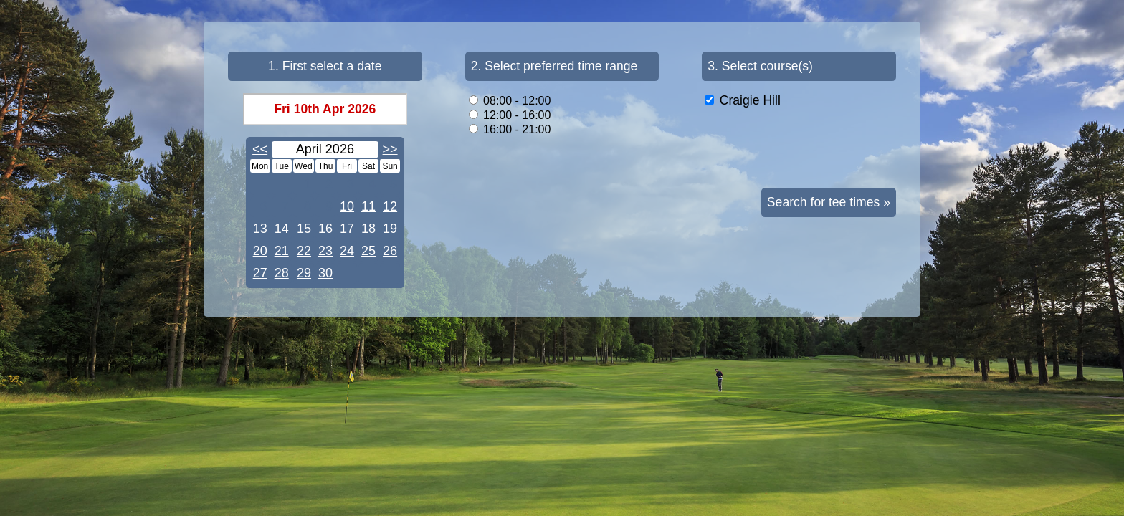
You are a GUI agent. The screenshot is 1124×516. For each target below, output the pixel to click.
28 (282, 273)
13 (260, 228)
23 (325, 251)
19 (390, 228)
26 (390, 251)
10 (347, 206)
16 (325, 228)
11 (368, 206)
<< (259, 149)
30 (325, 273)
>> (390, 149)
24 (347, 251)
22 (304, 251)
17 (347, 228)
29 (304, 273)
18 (368, 228)
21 (282, 251)
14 (282, 228)
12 (390, 206)
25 (368, 251)
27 (260, 273)
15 (304, 228)
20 (260, 251)
